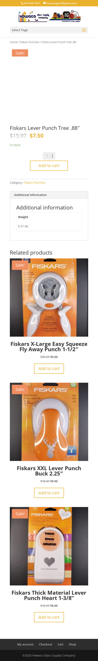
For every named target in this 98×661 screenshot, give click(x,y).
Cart (61, 644)
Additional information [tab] (30, 195)
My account (25, 644)
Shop (72, 644)
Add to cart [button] (49, 368)
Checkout (45, 644)
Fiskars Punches (29, 42)
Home (13, 42)
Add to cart (49, 165)
